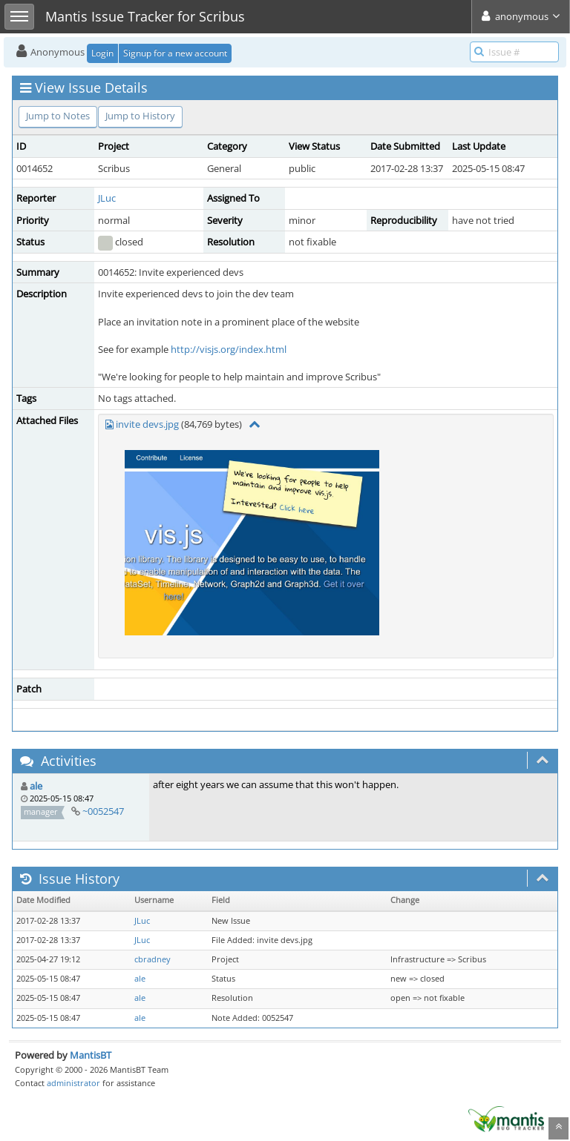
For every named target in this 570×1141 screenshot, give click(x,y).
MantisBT (90, 1055)
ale (36, 786)
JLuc (107, 198)
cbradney (152, 959)
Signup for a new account (175, 53)
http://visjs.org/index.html (228, 349)
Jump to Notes (58, 115)
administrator (73, 1082)
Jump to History (140, 115)
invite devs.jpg (147, 424)
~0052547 (103, 811)
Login (102, 53)
